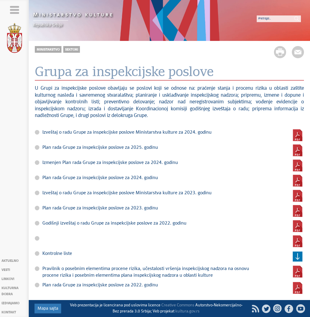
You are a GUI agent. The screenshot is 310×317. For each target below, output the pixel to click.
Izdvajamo (10, 303)
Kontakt (9, 312)
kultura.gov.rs (187, 311)
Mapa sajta (48, 308)
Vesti (6, 270)
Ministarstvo (48, 49)
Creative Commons (177, 305)
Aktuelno (10, 260)
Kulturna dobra (10, 291)
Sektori (71, 49)
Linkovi (8, 279)
